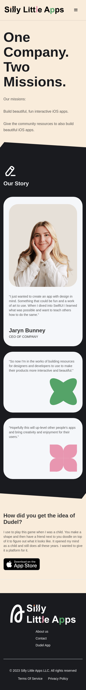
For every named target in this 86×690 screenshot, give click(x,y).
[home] (37, 10)
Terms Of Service (30, 678)
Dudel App (43, 645)
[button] (75, 10)
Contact (41, 638)
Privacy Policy (58, 678)
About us (42, 631)
